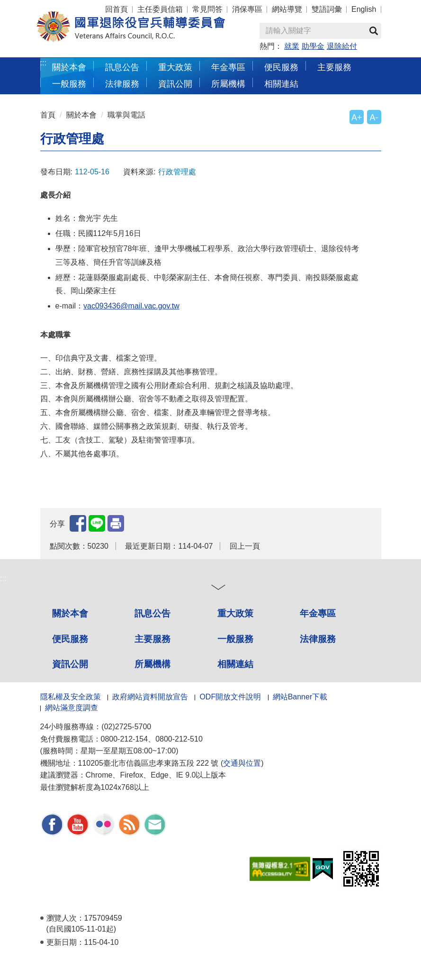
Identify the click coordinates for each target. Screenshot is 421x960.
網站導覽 (287, 9)
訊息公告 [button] (122, 67)
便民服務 (70, 639)
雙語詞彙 (327, 9)
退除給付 (342, 46)
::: (43, 63)
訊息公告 (152, 613)
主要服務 (152, 639)
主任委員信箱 (160, 9)
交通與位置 (242, 763)
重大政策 (175, 67)
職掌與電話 (126, 115)
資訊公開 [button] (175, 84)
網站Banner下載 (300, 697)
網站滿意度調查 (71, 708)
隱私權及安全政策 (70, 697)
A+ (356, 117)
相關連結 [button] (281, 84)
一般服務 (235, 639)
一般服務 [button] (69, 84)
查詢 (373, 31)
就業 (291, 46)
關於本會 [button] (69, 67)
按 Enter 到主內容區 (42, 6)
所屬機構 (152, 664)
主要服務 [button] (334, 67)
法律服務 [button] (122, 84)
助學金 (313, 46)
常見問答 (207, 9)
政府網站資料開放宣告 (150, 697)
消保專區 (247, 9)
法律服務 (318, 639)
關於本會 (81, 115)
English (363, 9)
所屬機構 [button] (228, 84)
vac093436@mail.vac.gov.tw (131, 306)
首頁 (47, 115)
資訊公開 (70, 664)
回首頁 (116, 9)
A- (374, 117)
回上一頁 (245, 546)
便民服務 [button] (281, 67)
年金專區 (228, 67)
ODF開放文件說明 (230, 697)
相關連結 (235, 664)
